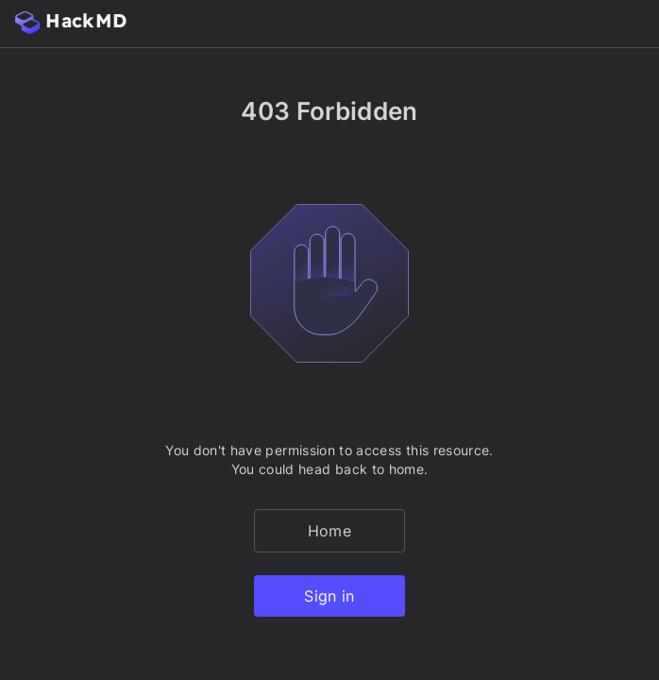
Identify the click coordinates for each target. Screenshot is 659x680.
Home (329, 530)
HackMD (71, 21)
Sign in (329, 595)
